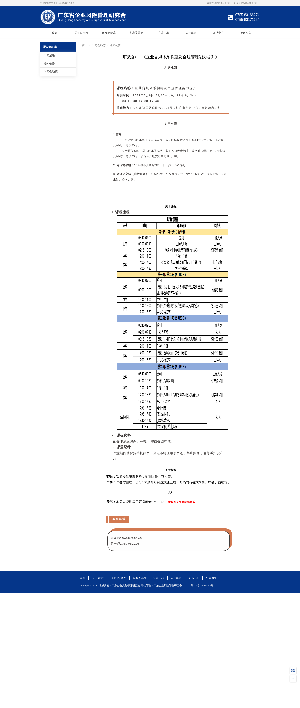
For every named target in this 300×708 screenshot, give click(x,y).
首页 (84, 45)
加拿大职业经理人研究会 (219, 3)
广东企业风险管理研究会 (246, 3)
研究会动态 (99, 45)
